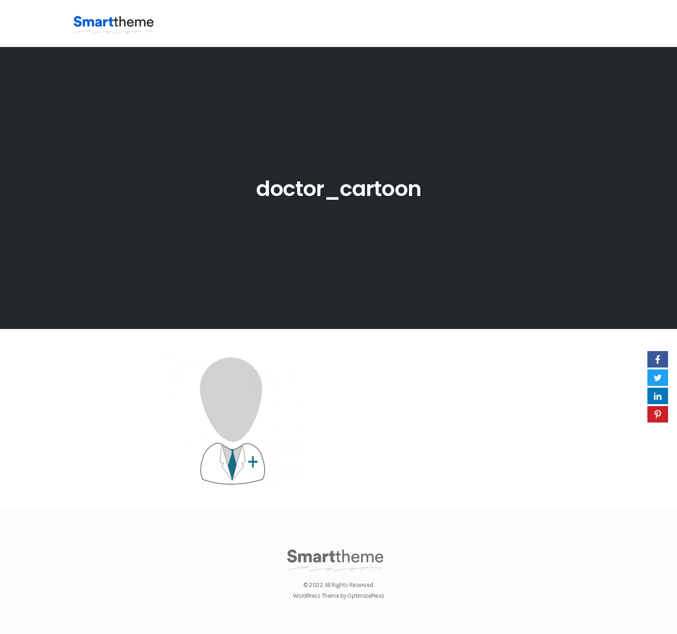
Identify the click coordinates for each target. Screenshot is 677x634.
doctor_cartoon (338, 189)
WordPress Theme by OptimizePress (339, 595)
